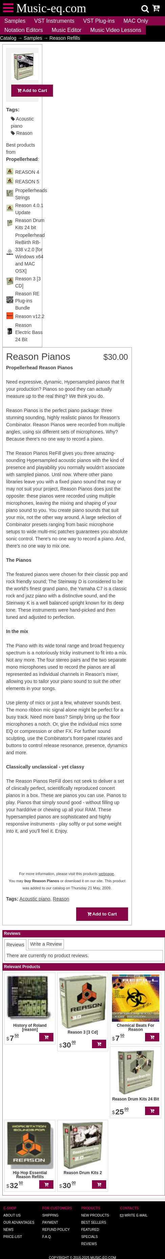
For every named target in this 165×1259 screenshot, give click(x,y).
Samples (14, 21)
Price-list (12, 1237)
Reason (21, 146)
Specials (89, 1237)
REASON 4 (27, 185)
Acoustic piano (34, 899)
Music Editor (66, 30)
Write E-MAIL (133, 1215)
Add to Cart (32, 103)
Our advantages (18, 1222)
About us (12, 1215)
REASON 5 (27, 195)
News (8, 1230)
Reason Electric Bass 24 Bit (29, 345)
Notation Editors (23, 30)
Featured (90, 1230)
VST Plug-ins (99, 21)
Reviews (89, 1244)
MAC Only (135, 21)
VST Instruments (54, 21)
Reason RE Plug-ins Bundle (27, 314)
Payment (50, 1222)
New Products (95, 1215)
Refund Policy (56, 1230)
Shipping (50, 1215)
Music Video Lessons (115, 30)
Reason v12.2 (29, 329)
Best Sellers (93, 1222)
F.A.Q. (47, 1237)
